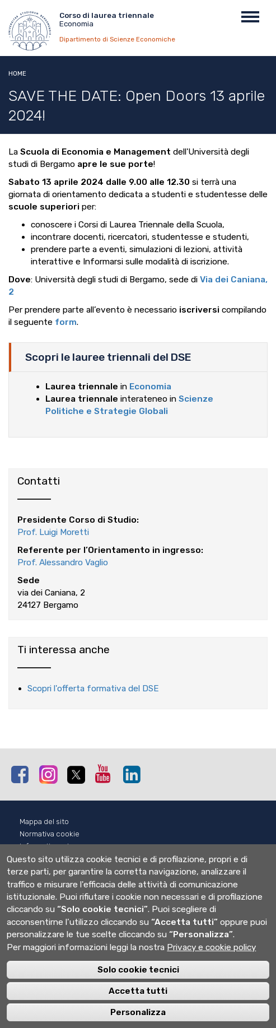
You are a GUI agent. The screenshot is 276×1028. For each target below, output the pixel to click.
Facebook (22, 774)
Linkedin (134, 774)
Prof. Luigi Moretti (53, 532)
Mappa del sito (44, 821)
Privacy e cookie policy (211, 961)
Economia (150, 387)
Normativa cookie (49, 834)
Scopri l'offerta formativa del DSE (93, 688)
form (66, 322)
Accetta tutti (138, 1004)
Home (17, 73)
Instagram (50, 774)
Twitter (78, 775)
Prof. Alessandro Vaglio (62, 562)
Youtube (106, 774)
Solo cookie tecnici (138, 983)
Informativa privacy (52, 846)
